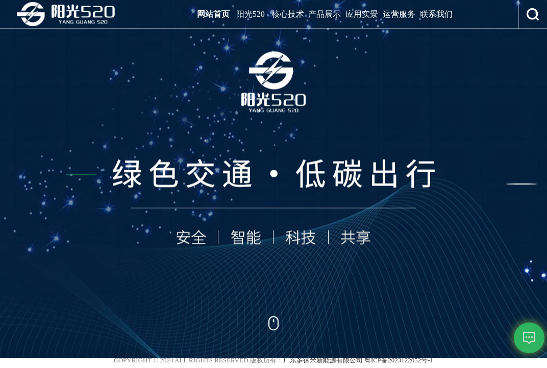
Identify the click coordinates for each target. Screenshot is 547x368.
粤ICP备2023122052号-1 (398, 360)
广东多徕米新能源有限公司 (323, 360)
